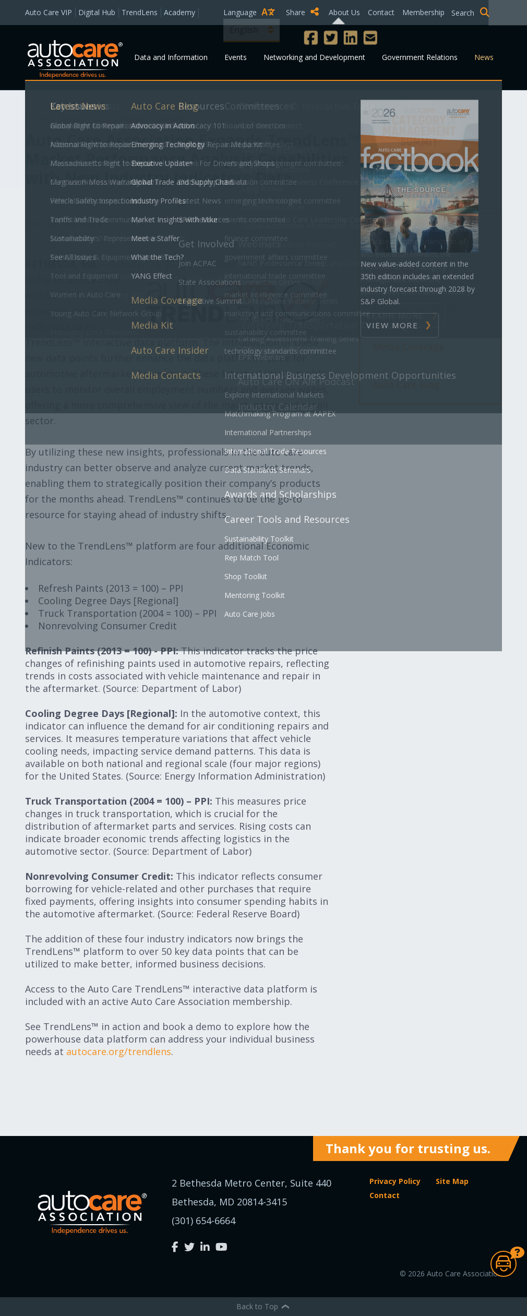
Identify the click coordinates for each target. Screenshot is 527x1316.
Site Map (452, 1181)
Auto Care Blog (406, 384)
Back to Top (263, 1306)
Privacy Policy (395, 1181)
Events (235, 57)
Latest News (120, 118)
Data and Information (171, 57)
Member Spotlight (414, 308)
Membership (423, 12)
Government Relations (420, 57)
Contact (381, 12)
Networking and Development (314, 57)
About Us (344, 12)
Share (302, 12)
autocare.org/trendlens (118, 1051)
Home (38, 118)
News (484, 57)
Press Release (403, 232)
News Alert (397, 270)
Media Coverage (408, 346)
